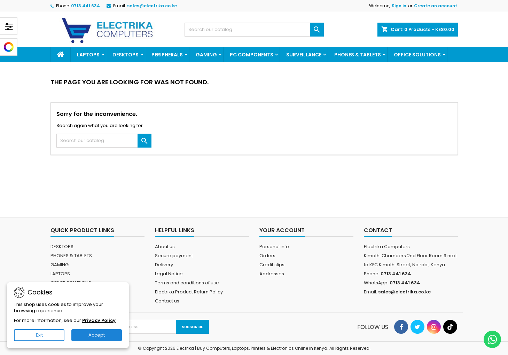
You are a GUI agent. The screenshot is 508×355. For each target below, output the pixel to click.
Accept (96, 335)
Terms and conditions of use (187, 282)
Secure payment (174, 255)
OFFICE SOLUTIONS (417, 54)
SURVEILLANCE (303, 54)
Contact (378, 230)
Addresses (271, 273)
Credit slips (271, 264)
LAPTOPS (88, 54)
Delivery (164, 264)
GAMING (206, 54)
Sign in (399, 6)
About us (165, 246)
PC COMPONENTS (251, 54)
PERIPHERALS (167, 54)
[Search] (254, 30)
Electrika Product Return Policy (189, 292)
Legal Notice (169, 273)
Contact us (167, 301)
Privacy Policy (99, 320)
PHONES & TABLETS (357, 54)
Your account (282, 230)
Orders (267, 255)
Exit (39, 335)
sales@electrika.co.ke (152, 6)
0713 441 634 (85, 6)
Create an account (435, 6)
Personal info (274, 246)
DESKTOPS (125, 54)
